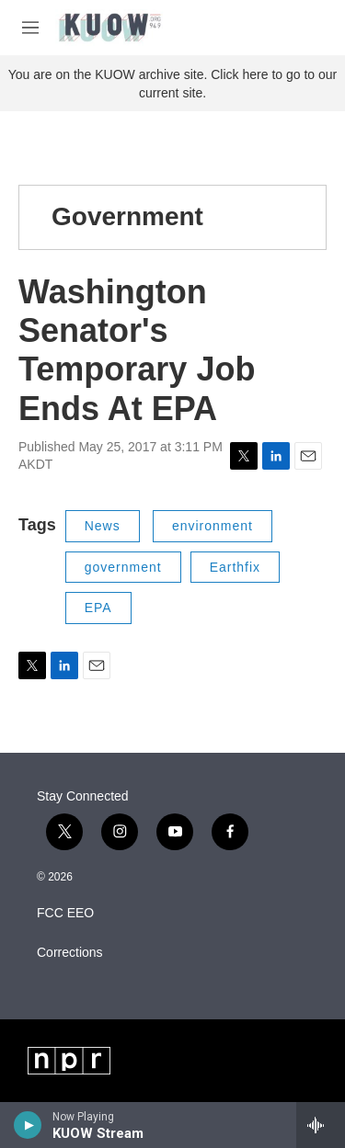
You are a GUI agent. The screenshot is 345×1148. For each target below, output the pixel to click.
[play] (28, 1125)
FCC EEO (65, 913)
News (103, 525)
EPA (98, 607)
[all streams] (320, 1125)
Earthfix (235, 567)
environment (212, 525)
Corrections (70, 953)
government (123, 567)
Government (127, 216)
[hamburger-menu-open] (30, 27)
